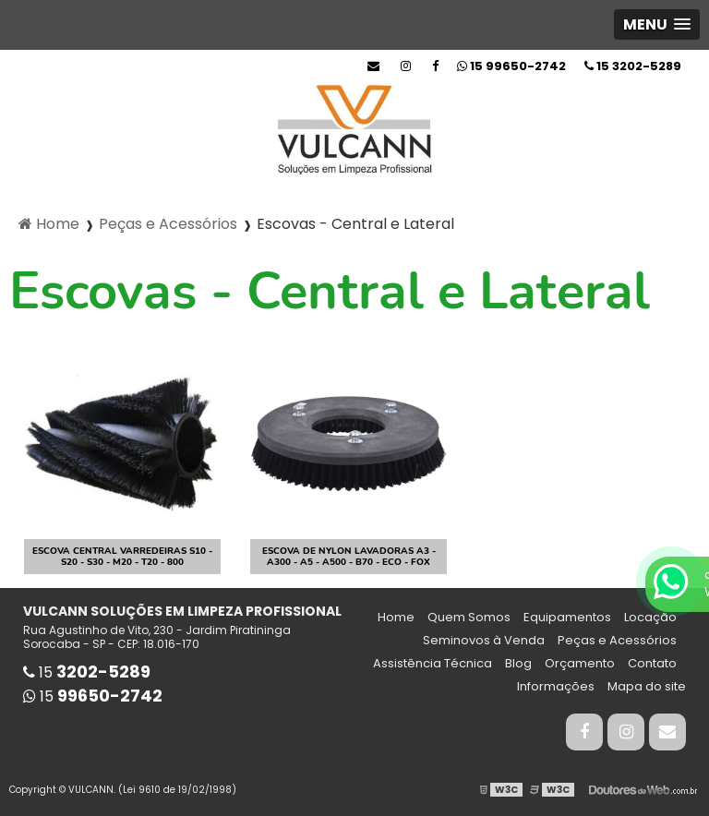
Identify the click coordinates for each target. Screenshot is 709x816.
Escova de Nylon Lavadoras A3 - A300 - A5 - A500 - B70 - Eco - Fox (349, 557)
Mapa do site (646, 686)
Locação (650, 617)
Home (396, 617)
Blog (518, 663)
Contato (652, 663)
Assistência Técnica (432, 663)
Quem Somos (469, 617)
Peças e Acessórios (617, 640)
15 (632, 66)
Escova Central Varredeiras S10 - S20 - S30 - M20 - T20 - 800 (122, 557)
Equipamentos (567, 617)
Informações (556, 686)
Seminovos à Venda (484, 640)
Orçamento (580, 663)
